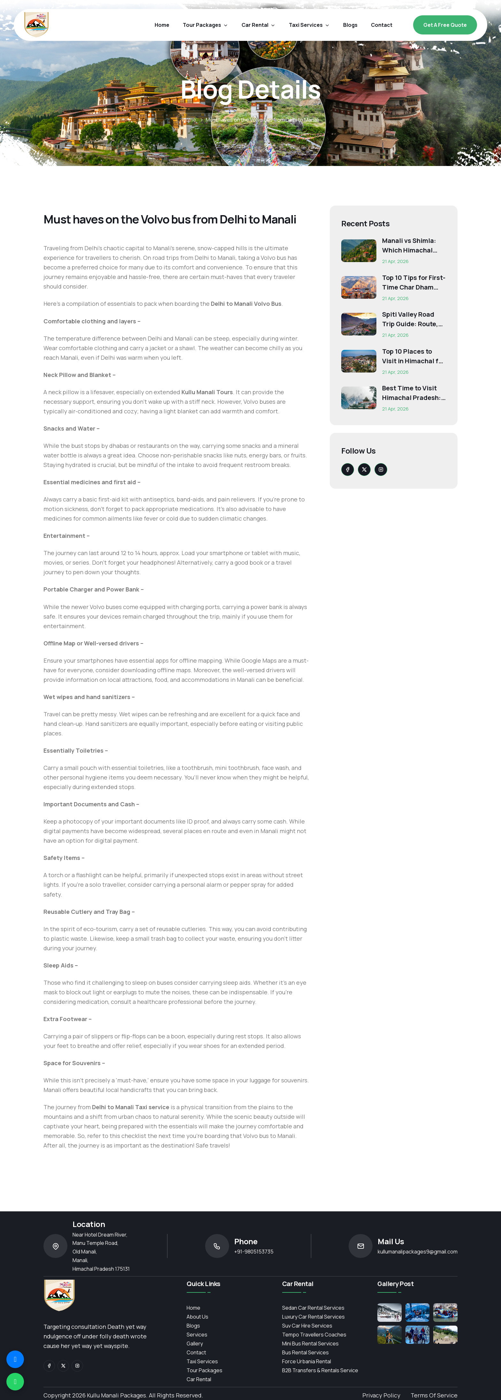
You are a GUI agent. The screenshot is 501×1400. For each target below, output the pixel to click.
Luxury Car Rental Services (313, 1316)
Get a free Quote (445, 24)
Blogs (193, 1325)
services (197, 1334)
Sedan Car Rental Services (313, 1307)
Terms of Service (434, 1395)
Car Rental (199, 1379)
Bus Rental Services (305, 1352)
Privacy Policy (381, 1395)
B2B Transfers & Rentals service (320, 1370)
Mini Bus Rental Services (310, 1343)
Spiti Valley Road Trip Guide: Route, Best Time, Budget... (413, 319)
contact (381, 24)
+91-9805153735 (254, 1251)
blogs (350, 24)
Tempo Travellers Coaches (314, 1334)
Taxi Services (309, 24)
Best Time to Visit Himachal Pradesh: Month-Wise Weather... (411, 393)
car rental (258, 24)
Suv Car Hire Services (307, 1325)
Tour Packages (205, 24)
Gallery (195, 1343)
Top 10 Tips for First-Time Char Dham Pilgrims (413, 282)
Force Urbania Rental (306, 1361)
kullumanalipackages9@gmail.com (418, 1251)
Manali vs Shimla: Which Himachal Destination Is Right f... (413, 245)
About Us (197, 1316)
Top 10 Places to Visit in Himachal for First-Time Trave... (413, 356)
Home (162, 24)
